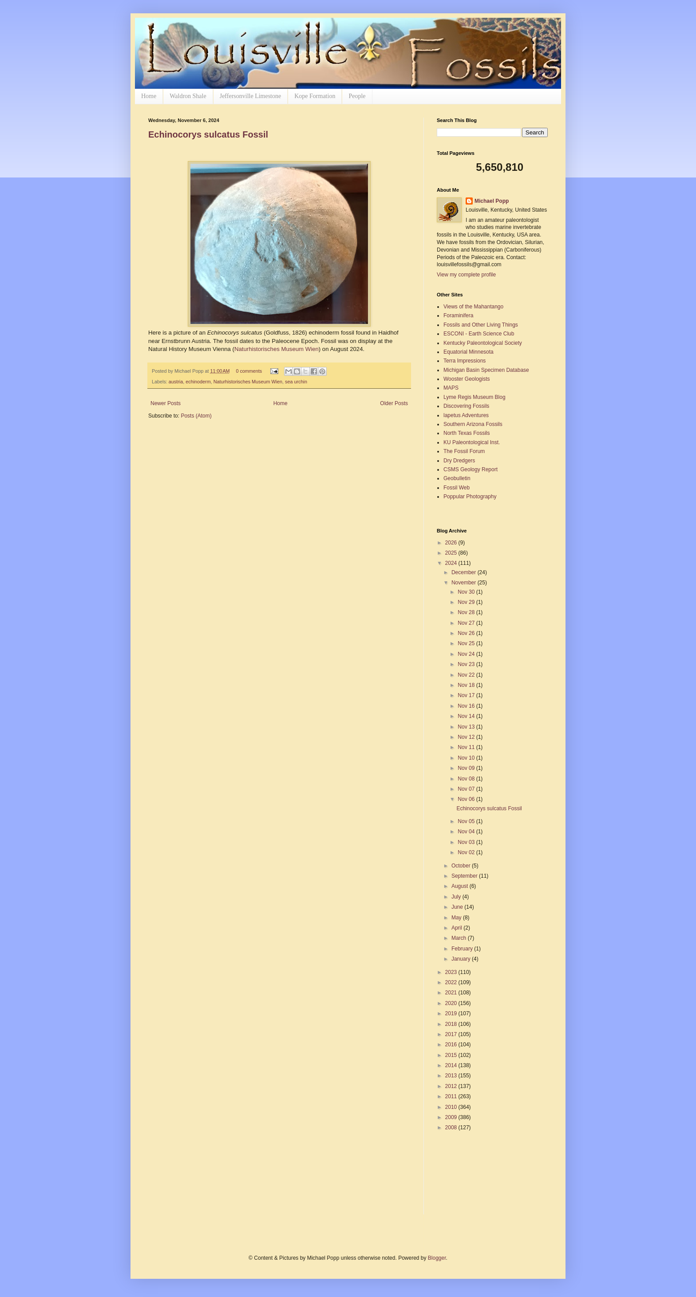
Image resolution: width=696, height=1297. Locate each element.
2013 (452, 1075)
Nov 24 (467, 654)
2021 (452, 993)
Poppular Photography (469, 496)
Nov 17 (467, 695)
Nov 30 (467, 592)
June (457, 907)
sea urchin (296, 381)
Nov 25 (467, 643)
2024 (452, 563)
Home (148, 96)
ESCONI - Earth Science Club (478, 334)
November (464, 583)
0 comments (249, 371)
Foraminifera (458, 315)
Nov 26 (467, 633)
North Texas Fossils (466, 433)
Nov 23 (467, 664)
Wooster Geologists (466, 379)
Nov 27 (467, 623)
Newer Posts (165, 403)
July (457, 897)
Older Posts (394, 403)
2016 (452, 1044)
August (460, 886)
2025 (452, 553)
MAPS (451, 388)
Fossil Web (456, 488)
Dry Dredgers (459, 460)
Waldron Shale (188, 96)
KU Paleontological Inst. (471, 442)
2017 (452, 1034)
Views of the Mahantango (473, 307)
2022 (452, 982)
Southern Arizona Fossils (472, 424)
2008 (452, 1127)
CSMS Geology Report (470, 469)
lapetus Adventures (466, 415)
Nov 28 (467, 612)
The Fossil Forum (464, 451)
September (465, 876)
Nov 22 (467, 675)
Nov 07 (467, 789)
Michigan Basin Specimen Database (486, 370)
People (356, 96)
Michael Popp (492, 201)
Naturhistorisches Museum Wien (276, 349)
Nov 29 (467, 602)
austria (176, 381)
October (461, 866)
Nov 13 (467, 727)
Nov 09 (467, 768)
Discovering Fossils (466, 406)
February (462, 949)
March (459, 938)
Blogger (437, 1258)
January (461, 959)
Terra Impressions (464, 361)
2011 (452, 1096)
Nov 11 (467, 747)
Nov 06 (467, 799)
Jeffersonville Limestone (250, 96)
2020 (452, 1003)
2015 (452, 1055)
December (464, 572)
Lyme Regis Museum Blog (474, 397)
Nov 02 (467, 852)
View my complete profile (466, 275)
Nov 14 (467, 716)
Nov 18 (467, 685)
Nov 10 (467, 758)
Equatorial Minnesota (468, 352)
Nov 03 (467, 842)
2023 (452, 972)
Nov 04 (467, 831)
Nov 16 (467, 706)
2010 (452, 1107)
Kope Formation (314, 96)
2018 (452, 1024)
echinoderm (198, 381)
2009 (452, 1117)
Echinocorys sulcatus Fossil (208, 134)
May (457, 918)
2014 (452, 1065)
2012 (452, 1086)
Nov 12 (467, 737)
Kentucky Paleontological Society (482, 343)
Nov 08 (467, 779)
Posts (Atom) (196, 416)
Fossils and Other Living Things (480, 325)
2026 (452, 543)
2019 (452, 1013)
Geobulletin (457, 478)
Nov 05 (467, 821)
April (457, 928)
